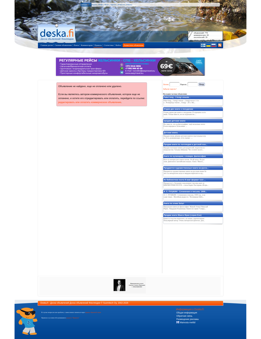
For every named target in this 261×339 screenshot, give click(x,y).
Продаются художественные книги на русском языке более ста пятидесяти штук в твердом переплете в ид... (185, 172)
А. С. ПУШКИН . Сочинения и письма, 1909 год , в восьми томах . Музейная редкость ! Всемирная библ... (184, 196)
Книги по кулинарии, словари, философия (185, 156)
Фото (106, 4)
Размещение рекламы (187, 319)
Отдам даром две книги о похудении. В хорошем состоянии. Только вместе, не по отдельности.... (185, 113)
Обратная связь (184, 316)
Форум (94, 4)
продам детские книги (174, 121)
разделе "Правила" (72, 318)
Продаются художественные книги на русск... (186, 168)
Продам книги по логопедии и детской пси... (185, 144)
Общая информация (186, 312)
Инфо (100, 4)
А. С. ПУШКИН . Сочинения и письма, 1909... (185, 191)
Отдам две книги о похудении (178, 109)
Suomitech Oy (110, 303)
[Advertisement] (190, 247)
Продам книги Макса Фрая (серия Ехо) (183, 215)
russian (85, 4)
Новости (121, 4)
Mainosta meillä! (186, 322)
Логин (165, 84)
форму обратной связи (93, 312)
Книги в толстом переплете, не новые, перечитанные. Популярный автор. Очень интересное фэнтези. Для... (184, 219)
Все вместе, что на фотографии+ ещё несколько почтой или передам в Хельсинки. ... (184, 125)
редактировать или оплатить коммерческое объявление (89, 102)
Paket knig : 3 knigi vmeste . (177, 97)
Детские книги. (171, 133)
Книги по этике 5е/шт (174, 203)
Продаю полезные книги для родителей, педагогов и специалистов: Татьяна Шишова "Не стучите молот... (184, 149)
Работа (129, 4)
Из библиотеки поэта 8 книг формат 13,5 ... (185, 180)
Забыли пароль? (170, 89)
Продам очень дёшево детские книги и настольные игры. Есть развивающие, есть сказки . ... (185, 137)
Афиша (113, 4)
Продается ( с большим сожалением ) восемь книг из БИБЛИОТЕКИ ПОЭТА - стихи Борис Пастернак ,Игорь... (186, 184)
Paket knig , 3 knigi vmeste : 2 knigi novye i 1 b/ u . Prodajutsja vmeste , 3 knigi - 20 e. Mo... (181, 102)
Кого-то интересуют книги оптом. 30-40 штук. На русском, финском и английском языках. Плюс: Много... (184, 161)
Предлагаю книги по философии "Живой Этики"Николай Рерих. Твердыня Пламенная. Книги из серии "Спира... (186, 208)
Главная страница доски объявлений (57, 33)
